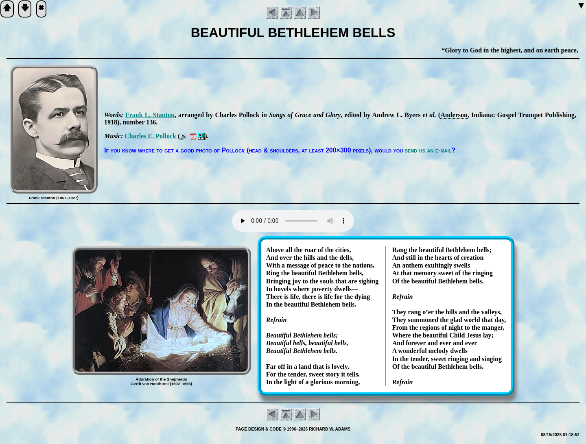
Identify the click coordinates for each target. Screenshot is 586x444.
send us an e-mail (428, 150)
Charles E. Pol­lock (150, 136)
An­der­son (454, 114)
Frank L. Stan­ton (150, 114)
